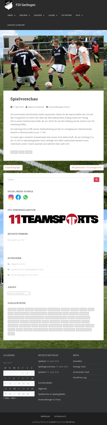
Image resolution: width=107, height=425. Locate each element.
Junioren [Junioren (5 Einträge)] (24, 321)
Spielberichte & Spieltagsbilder (24, 269)
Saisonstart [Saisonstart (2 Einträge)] (13, 325)
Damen (14, 152)
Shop (78, 15)
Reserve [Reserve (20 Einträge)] (85, 321)
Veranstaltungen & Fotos (59, 107)
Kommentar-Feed (81, 372)
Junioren (38, 15)
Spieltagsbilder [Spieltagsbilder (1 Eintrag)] (55, 325)
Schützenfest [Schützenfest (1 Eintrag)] (25, 325)
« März (6, 398)
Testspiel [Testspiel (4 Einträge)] (89, 325)
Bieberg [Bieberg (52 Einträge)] (74, 309)
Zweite (28, 152)
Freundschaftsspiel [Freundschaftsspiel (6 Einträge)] (38, 313)
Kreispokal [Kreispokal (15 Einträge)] (55, 321)
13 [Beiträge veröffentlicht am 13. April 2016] (14, 383)
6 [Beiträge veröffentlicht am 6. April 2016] (13, 378)
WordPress (70, 422)
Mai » (13, 398)
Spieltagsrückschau (46, 366)
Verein (10, 15)
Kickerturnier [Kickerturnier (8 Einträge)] (35, 321)
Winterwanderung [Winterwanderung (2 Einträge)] (84, 329)
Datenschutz (60, 416)
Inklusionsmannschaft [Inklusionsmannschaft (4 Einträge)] (34, 317)
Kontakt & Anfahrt (16, 25)
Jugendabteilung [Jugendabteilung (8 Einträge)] (82, 317)
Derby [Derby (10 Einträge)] (90, 309)
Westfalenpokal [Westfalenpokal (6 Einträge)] (55, 329)
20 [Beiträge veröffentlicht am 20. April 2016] (14, 388)
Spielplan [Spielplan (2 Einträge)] (43, 325)
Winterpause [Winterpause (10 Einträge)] (69, 329)
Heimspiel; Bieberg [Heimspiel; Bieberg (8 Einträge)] (16, 317)
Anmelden (77, 361)
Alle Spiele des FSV (16, 240)
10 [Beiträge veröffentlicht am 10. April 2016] (32, 378)
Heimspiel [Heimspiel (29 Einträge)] (84, 313)
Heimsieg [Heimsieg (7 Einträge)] (74, 313)
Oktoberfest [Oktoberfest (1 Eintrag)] (75, 321)
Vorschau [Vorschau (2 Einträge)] (28, 329)
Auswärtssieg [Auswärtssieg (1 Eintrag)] (40, 309)
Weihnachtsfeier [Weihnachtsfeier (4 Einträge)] (40, 329)
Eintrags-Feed (79, 366)
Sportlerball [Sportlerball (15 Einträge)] (68, 325)
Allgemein (15, 264)
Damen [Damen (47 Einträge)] (83, 309)
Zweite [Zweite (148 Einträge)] (11, 333)
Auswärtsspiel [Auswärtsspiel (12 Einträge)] (53, 309)
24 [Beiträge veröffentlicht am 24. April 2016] (32, 388)
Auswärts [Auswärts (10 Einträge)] (29, 309)
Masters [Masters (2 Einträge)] (64, 321)
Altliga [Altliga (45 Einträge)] (20, 309)
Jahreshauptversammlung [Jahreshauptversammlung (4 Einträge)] (56, 317)
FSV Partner (66, 15)
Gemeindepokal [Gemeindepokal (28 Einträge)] (54, 313)
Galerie (51, 15)
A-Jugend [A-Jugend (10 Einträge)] (12, 309)
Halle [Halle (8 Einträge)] (66, 313)
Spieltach (42, 361)
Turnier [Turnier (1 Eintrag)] (11, 329)
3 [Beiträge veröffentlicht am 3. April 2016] (31, 373)
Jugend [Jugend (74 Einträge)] (71, 317)
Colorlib (52, 422)
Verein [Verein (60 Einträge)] (19, 329)
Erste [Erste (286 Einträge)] (11, 313)
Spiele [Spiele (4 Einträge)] (34, 325)
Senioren (23, 15)
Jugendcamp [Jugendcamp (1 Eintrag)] (14, 321)
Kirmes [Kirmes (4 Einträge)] (45, 321)
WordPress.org (79, 377)
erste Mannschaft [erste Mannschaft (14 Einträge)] (22, 313)
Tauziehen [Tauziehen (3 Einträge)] (80, 325)
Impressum (45, 416)
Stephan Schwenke (36, 107)
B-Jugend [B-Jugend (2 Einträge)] (65, 309)
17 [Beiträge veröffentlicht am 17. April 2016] (32, 383)
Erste (22, 152)
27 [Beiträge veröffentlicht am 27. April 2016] (14, 393)
